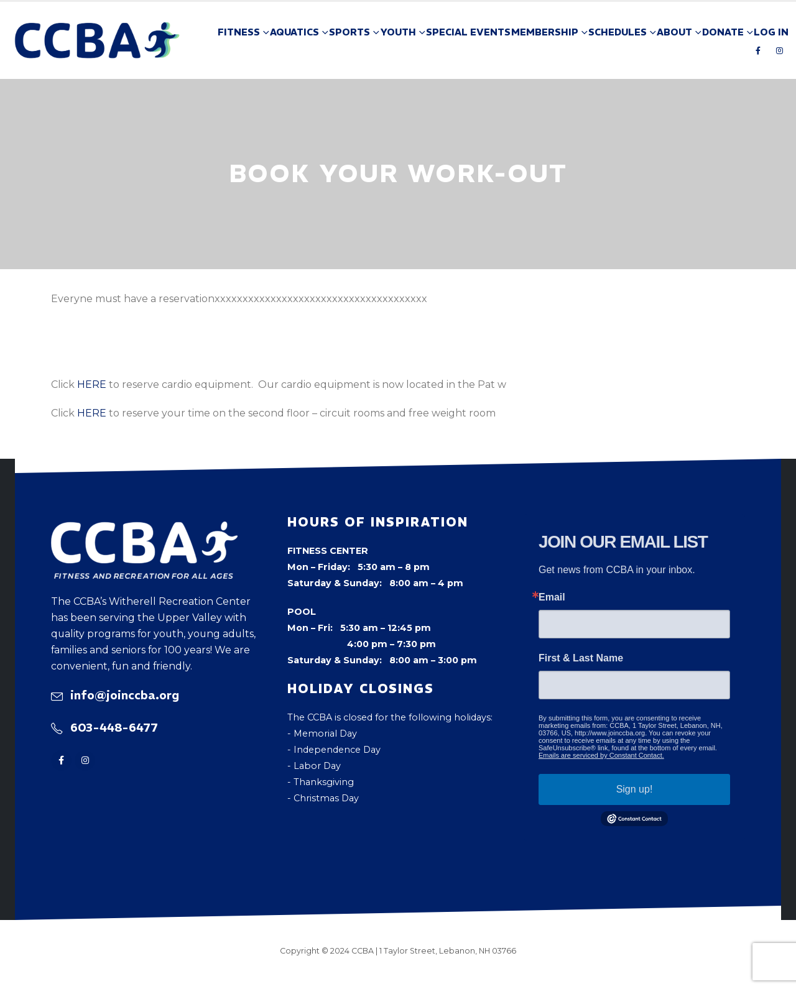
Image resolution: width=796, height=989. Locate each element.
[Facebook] (758, 50)
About (674, 32)
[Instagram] (779, 50)
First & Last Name (581, 658)
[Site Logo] (97, 40)
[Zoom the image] (144, 529)
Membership (544, 32)
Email (552, 597)
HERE (91, 384)
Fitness (239, 32)
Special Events (468, 32)
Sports (349, 32)
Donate (723, 32)
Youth (398, 32)
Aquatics (294, 32)
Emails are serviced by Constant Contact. (601, 755)
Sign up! (634, 789)
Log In (771, 32)
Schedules (617, 32)
